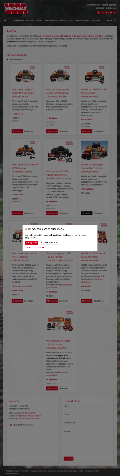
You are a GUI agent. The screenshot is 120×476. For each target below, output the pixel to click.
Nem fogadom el (49, 242)
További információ (33, 247)
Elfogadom (31, 242)
